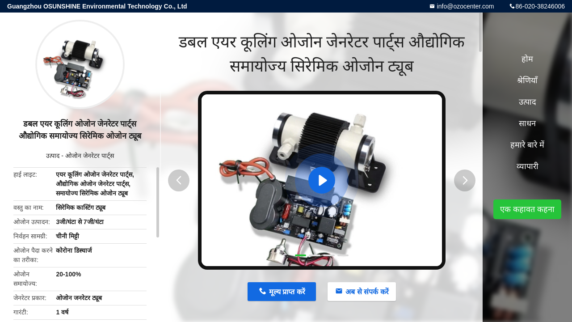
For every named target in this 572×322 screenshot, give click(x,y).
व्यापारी (527, 166)
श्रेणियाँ (527, 80)
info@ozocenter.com (464, 6)
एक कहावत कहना (527, 209)
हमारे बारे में (527, 144)
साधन (527, 123)
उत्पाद (52, 155)
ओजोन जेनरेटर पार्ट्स (89, 155)
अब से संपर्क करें (366, 292)
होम (527, 59)
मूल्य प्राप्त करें (287, 292)
